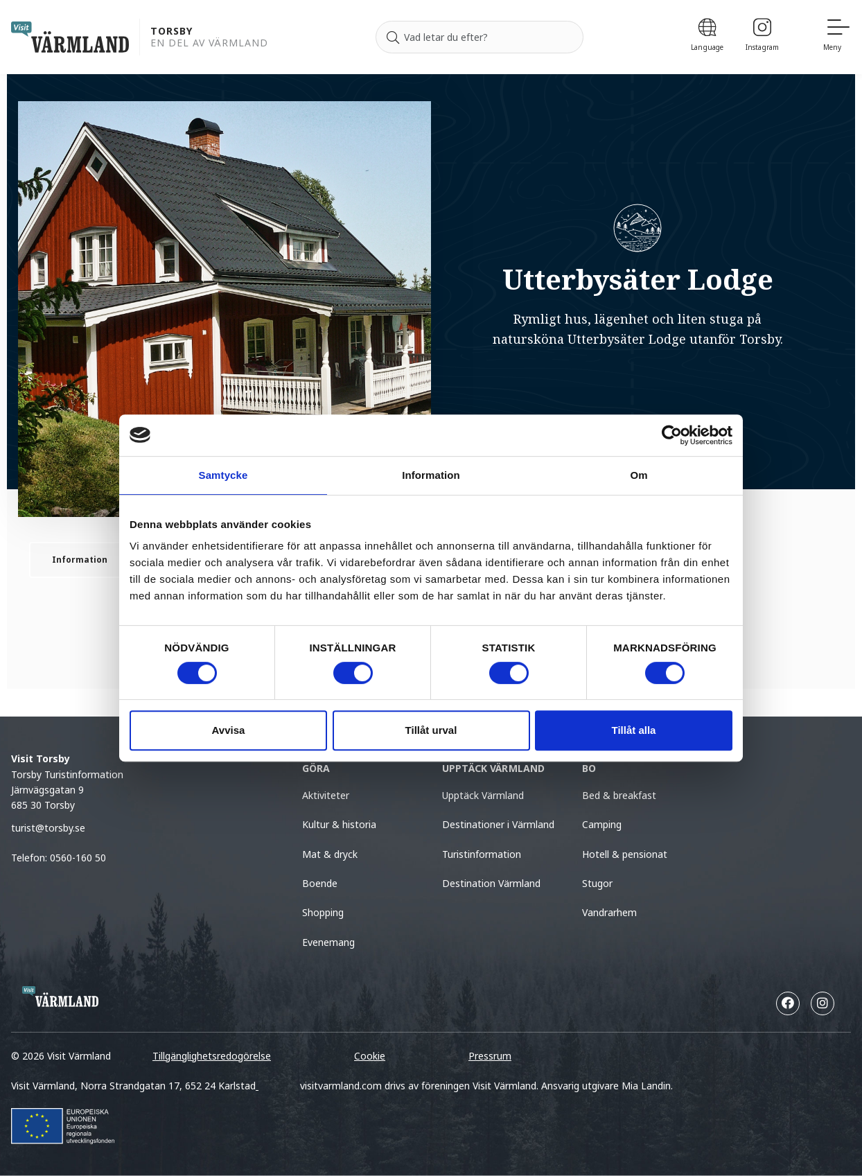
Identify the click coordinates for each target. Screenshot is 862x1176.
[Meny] (837, 37)
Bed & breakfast (619, 795)
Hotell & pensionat (624, 854)
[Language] (707, 37)
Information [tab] (431, 475)
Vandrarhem (609, 912)
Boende (319, 883)
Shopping (323, 912)
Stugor (597, 883)
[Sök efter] (479, 37)
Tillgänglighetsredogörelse (211, 1055)
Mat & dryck (330, 854)
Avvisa (228, 730)
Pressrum (489, 1055)
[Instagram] (762, 37)
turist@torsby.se (48, 827)
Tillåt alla (634, 730)
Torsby (171, 31)
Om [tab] (638, 475)
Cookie (369, 1055)
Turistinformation (481, 854)
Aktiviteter (325, 795)
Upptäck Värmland (483, 795)
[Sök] (392, 37)
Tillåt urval (431, 730)
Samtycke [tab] (223, 475)
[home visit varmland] (70, 37)
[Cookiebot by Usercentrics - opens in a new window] (671, 435)
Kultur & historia (339, 824)
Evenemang (328, 942)
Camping (602, 824)
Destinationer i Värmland (498, 824)
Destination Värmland (491, 883)
